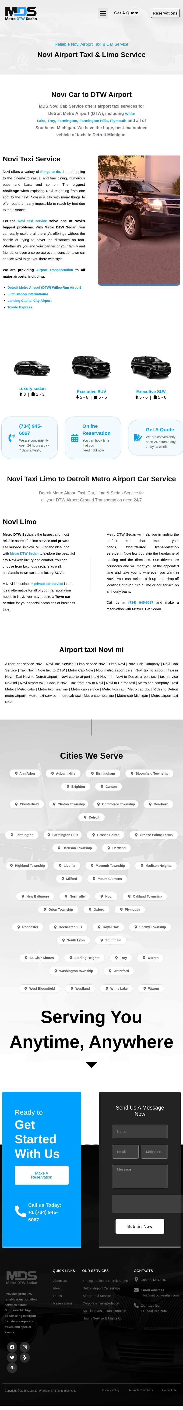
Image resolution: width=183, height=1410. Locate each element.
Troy (52, 120)
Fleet (56, 1287)
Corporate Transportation (101, 1302)
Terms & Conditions (141, 1388)
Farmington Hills (100, 120)
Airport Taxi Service (97, 1294)
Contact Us (169, 1388)
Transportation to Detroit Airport (105, 1279)
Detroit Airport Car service (101, 1287)
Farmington (70, 120)
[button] (103, 13)
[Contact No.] (136, 1303)
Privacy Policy (110, 1388)
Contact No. (150, 1304)
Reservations (62, 1302)
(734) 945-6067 (141, 601)
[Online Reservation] (75, 436)
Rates (57, 1294)
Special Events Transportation (104, 1309)
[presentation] (147, 1202)
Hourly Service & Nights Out (103, 1317)
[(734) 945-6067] (11, 436)
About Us (60, 1279)
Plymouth (129, 120)
